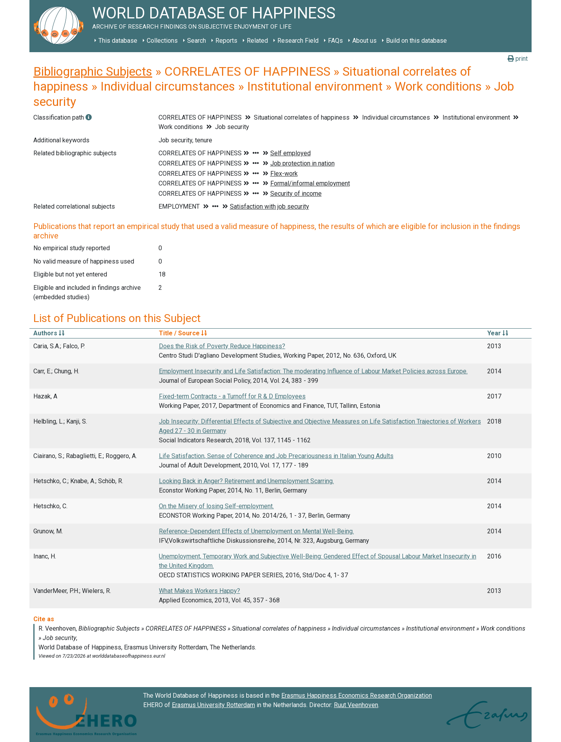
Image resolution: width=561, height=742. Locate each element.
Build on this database (416, 40)
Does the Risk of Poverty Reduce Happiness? (222, 346)
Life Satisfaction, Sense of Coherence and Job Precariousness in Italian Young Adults (276, 456)
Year (497, 333)
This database (117, 40)
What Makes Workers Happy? (199, 591)
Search (196, 40)
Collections (162, 40)
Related (257, 40)
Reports (226, 40)
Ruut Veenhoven (356, 705)
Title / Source (183, 333)
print (518, 58)
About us (364, 40)
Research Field (298, 40)
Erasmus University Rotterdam (213, 705)
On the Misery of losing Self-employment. (216, 506)
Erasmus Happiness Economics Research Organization (356, 695)
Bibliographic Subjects (92, 71)
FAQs (335, 40)
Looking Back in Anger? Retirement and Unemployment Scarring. (246, 481)
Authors (48, 333)
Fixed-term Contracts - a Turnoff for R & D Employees (232, 396)
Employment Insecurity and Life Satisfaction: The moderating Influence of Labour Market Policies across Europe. (313, 371)
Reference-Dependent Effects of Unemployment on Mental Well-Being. (256, 531)
